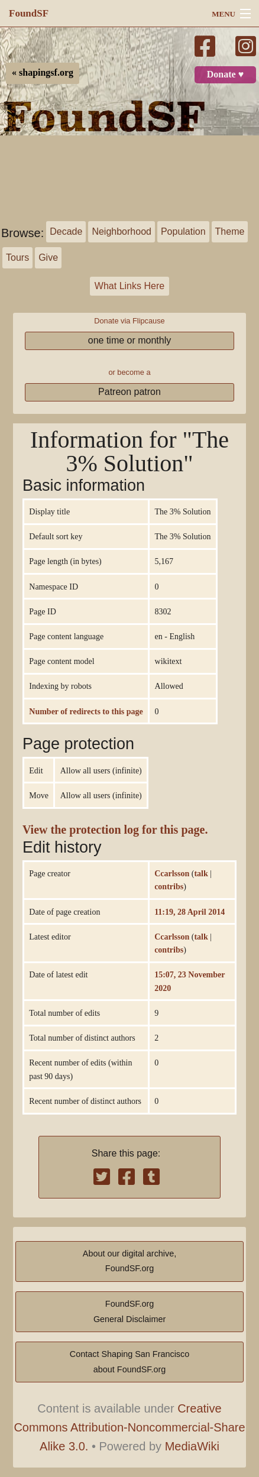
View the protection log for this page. (115, 830)
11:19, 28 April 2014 (189, 911)
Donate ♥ (225, 74)
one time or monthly (129, 340)
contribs (168, 886)
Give (48, 257)
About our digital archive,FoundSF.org (129, 1261)
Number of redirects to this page (86, 711)
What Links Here (129, 286)
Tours (17, 257)
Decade (66, 231)
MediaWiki (192, 1446)
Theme (230, 231)
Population (183, 231)
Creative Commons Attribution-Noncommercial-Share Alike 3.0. (129, 1427)
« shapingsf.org (42, 72)
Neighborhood (121, 231)
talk (201, 873)
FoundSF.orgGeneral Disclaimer (129, 1311)
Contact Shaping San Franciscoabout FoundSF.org (129, 1361)
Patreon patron (129, 392)
